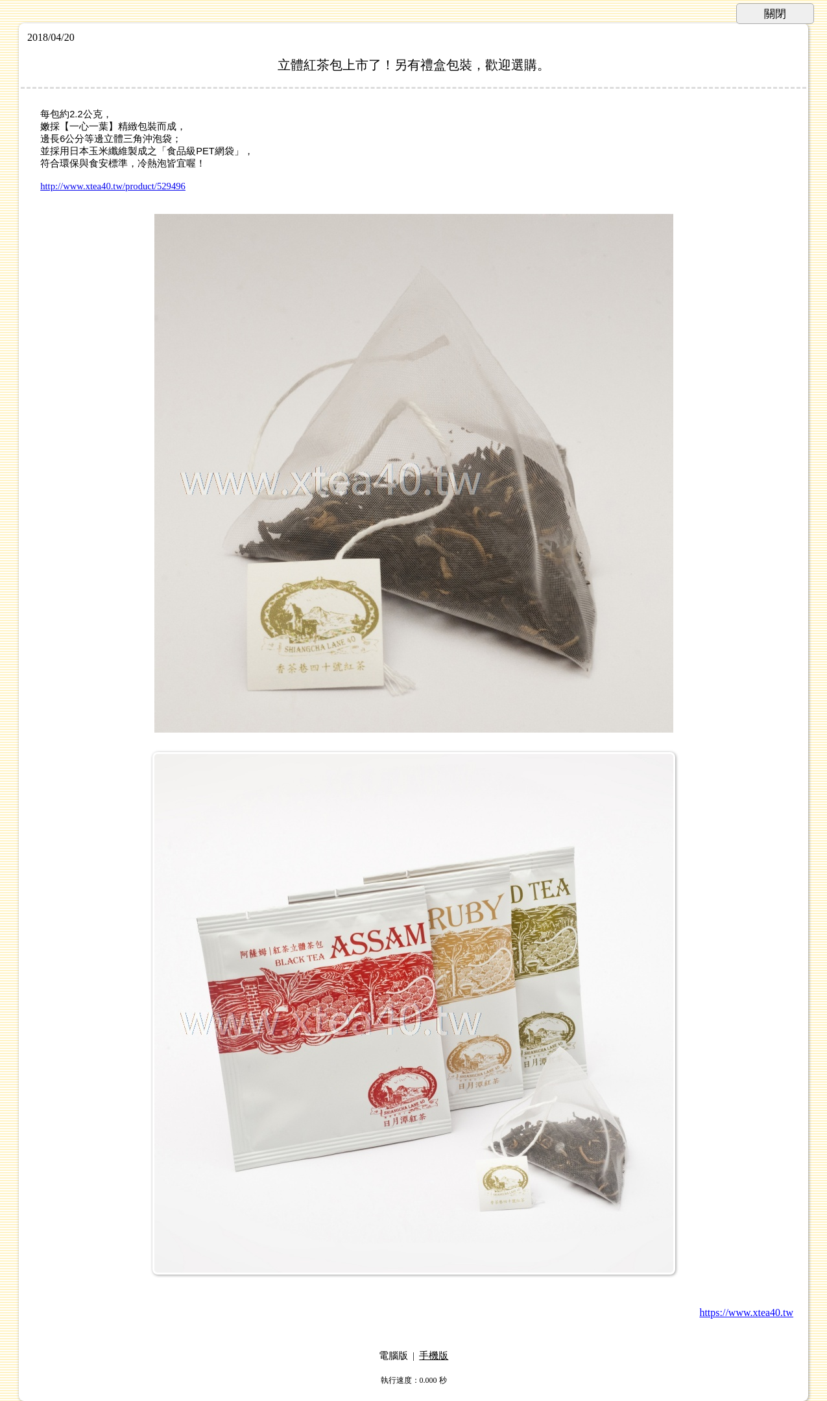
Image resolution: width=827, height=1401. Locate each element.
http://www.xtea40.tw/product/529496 (113, 186)
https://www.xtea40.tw (746, 1312)
